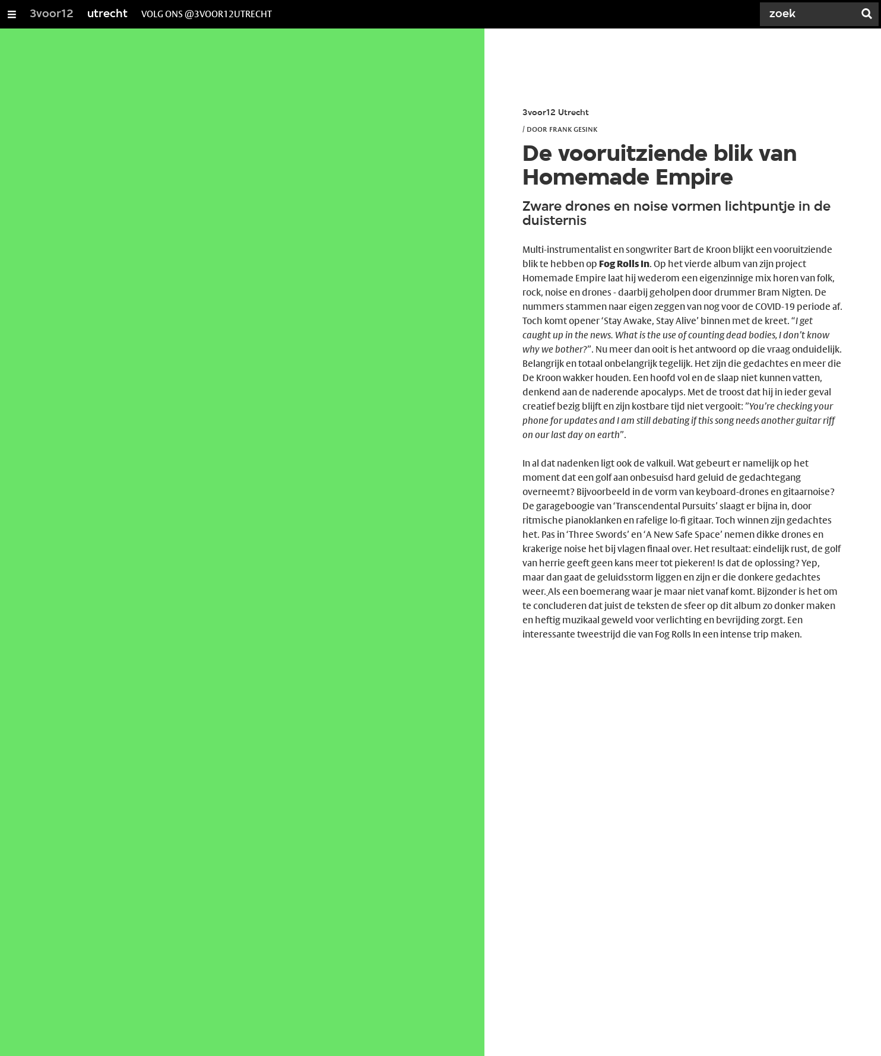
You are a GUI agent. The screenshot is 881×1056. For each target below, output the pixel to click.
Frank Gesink (573, 129)
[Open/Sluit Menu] (12, 14)
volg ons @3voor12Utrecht (206, 14)
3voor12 (52, 14)
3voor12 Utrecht (555, 113)
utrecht (107, 14)
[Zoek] (809, 14)
